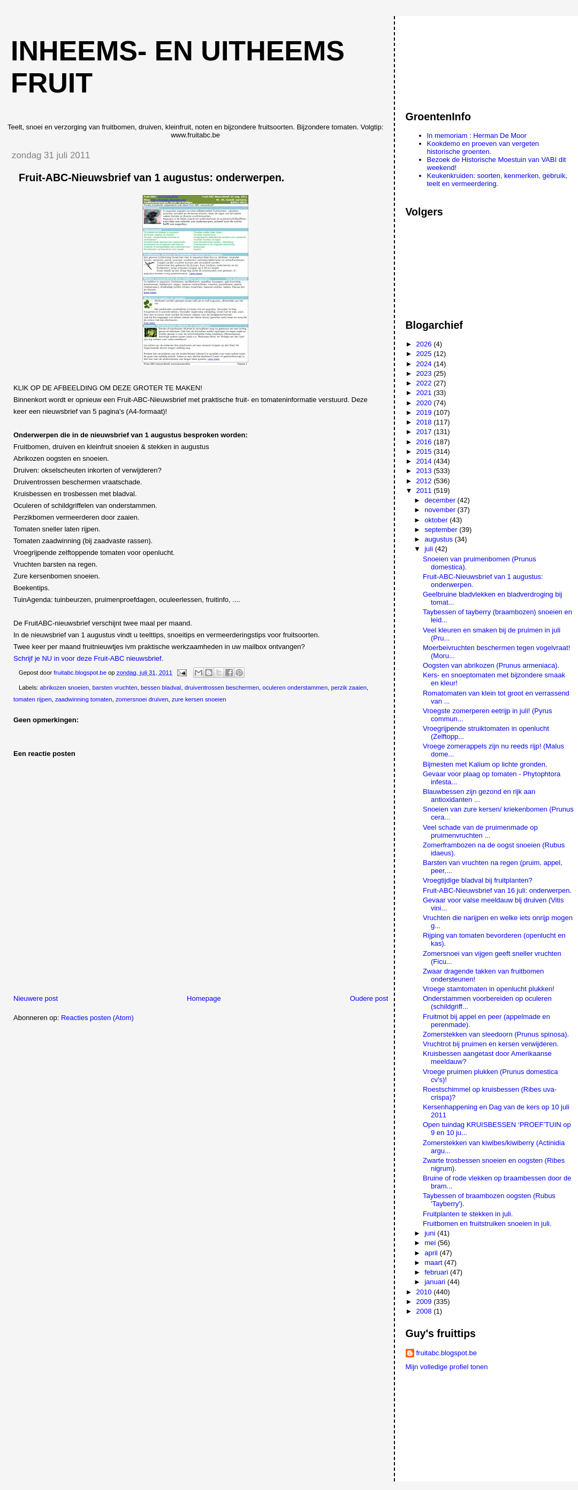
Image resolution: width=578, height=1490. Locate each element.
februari (437, 1272)
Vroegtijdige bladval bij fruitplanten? (478, 880)
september (441, 530)
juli (429, 549)
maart (434, 1263)
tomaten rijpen (32, 699)
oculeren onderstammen (295, 687)
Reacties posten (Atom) (97, 1018)
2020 (425, 403)
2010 (425, 1292)
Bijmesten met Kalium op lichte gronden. (485, 764)
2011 (425, 491)
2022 (425, 383)
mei (431, 1243)
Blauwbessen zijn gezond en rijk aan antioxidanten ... (479, 796)
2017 (425, 432)
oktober (437, 520)
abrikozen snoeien (64, 687)
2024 (425, 364)
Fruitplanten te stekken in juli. (468, 1214)
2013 (425, 471)
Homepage (204, 998)
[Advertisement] (454, 58)
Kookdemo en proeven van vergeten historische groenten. (483, 148)
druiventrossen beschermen (222, 687)
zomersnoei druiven (142, 699)
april (431, 1253)
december (440, 500)
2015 (425, 451)
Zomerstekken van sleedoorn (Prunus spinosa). (496, 1034)
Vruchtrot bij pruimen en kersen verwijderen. (491, 1044)
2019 (425, 412)
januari (435, 1282)
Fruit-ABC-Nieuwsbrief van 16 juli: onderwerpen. (497, 890)
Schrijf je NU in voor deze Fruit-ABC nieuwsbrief (87, 658)
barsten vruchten (115, 687)
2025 (425, 354)
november (440, 510)
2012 (425, 481)
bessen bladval (161, 687)
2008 (425, 1311)
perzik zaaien (349, 687)
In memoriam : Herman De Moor (477, 136)
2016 (425, 442)
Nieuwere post (35, 998)
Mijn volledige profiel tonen (447, 1367)
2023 (425, 373)
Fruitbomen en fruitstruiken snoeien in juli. (487, 1223)
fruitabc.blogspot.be (446, 1353)
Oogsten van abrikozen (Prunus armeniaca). (491, 665)
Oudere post (369, 998)
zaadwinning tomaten (83, 699)
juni (430, 1233)
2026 (425, 344)
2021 (425, 393)
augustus (439, 539)
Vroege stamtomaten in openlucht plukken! (488, 989)
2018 (425, 422)
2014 (425, 461)
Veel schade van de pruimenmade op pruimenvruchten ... (480, 831)
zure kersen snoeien (199, 699)
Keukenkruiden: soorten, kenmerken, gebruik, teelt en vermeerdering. (497, 180)
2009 (425, 1302)
